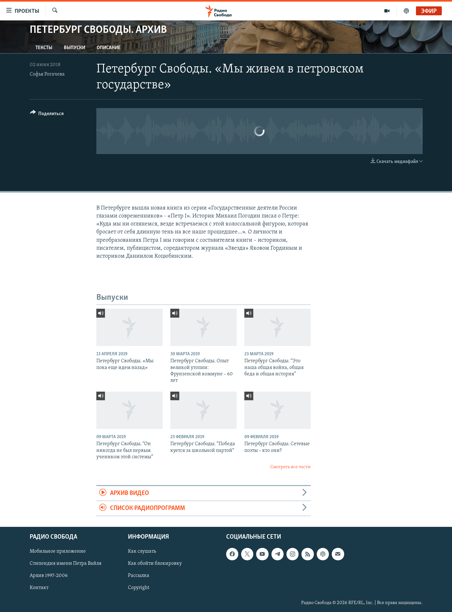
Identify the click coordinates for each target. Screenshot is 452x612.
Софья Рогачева (47, 74)
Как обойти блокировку (155, 563)
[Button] (47, 114)
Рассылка (138, 576)
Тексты (43, 47)
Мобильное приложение (58, 551)
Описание (109, 47)
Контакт (39, 588)
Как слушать (142, 551)
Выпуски (74, 47)
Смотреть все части (290, 467)
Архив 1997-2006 (49, 576)
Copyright (138, 588)
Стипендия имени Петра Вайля (65, 563)
